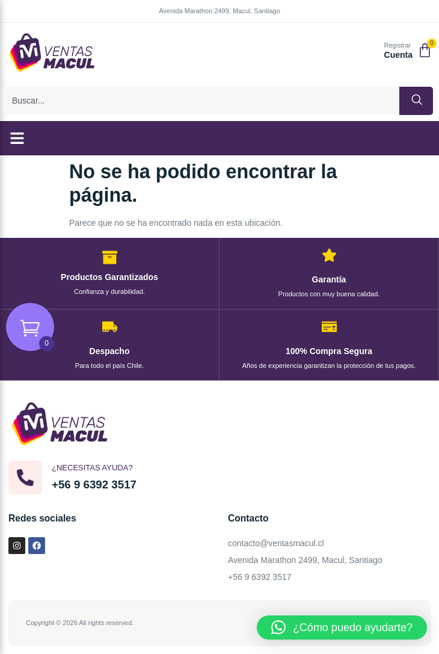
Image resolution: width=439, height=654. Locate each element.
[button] (17, 138)
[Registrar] (370, 51)
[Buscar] (416, 101)
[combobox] (202, 101)
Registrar (397, 45)
